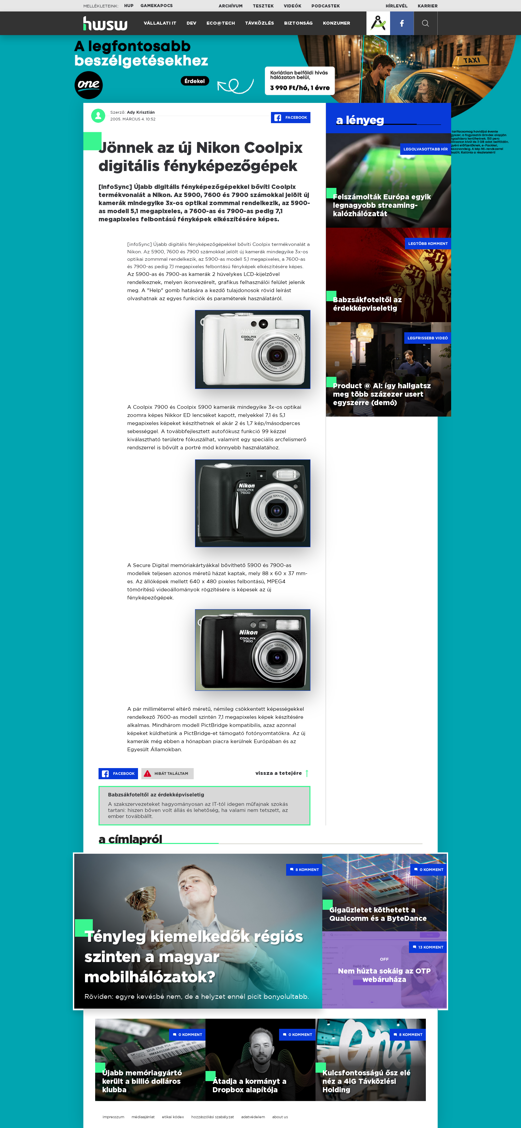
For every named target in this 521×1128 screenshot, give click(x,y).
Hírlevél (397, 6)
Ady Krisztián (141, 112)
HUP (129, 6)
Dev (191, 23)
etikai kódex (173, 1117)
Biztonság (298, 23)
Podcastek (325, 6)
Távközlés (259, 23)
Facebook (290, 117)
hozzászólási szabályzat (212, 1117)
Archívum (231, 6)
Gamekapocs (156, 6)
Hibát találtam (166, 773)
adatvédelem (253, 1117)
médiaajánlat (143, 1117)
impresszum (113, 1117)
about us (280, 1117)
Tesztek (263, 6)
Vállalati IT (160, 23)
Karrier (428, 6)
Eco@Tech (221, 23)
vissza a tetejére (278, 773)
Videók (292, 6)
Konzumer (336, 23)
